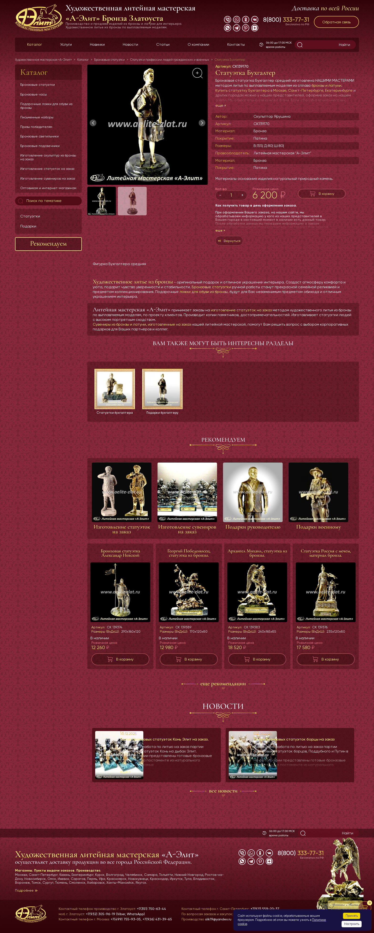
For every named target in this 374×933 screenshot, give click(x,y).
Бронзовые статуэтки (37, 84)
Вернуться (238, 242)
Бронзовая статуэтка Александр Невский (120, 556)
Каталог (34, 44)
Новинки (97, 44)
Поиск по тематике (39, 201)
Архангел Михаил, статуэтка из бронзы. (257, 556)
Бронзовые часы (33, 94)
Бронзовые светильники (39, 136)
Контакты (236, 44)
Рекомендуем (48, 243)
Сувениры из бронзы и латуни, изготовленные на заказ (142, 326)
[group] (147, 125)
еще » (220, 105)
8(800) (286, 19)
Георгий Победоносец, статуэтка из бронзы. (188, 556)
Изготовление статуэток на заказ (47, 169)
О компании (198, 44)
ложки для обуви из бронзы (204, 294)
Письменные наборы (36, 117)
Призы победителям (36, 127)
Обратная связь (336, 22)
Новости (130, 44)
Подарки (28, 226)
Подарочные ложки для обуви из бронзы (46, 106)
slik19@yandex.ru (218, 919)
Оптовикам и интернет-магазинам (48, 188)
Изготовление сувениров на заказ (47, 178)
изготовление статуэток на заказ (241, 312)
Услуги (66, 44)
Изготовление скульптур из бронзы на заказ (48, 157)
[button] (202, 123)
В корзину (326, 193)
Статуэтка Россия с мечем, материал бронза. (326, 556)
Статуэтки (30, 216)
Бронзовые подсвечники (40, 146)
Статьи (163, 44)
